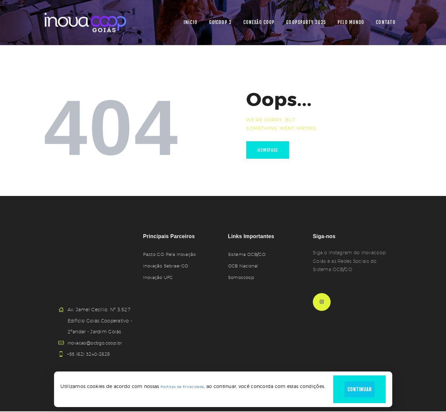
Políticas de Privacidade (179, 385)
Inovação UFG (159, 277)
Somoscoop (242, 277)
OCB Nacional (244, 265)
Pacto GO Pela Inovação (171, 254)
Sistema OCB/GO (247, 254)
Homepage (270, 150)
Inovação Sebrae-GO (166, 265)
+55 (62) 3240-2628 (91, 354)
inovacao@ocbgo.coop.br (97, 342)
